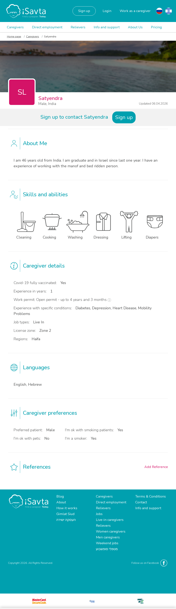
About (61, 502)
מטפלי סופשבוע (107, 549)
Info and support (107, 27)
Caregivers (15, 27)
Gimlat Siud (65, 514)
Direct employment (47, 27)
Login (107, 11)
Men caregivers (108, 537)
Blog (60, 496)
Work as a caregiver (135, 11)
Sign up (84, 11)
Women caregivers (110, 531)
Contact (141, 502)
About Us (135, 27)
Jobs (99, 514)
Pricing (156, 27)
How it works (66, 508)
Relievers (78, 27)
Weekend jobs (107, 543)
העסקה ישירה (66, 519)
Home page (14, 36)
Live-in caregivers (110, 519)
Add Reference (156, 467)
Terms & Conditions (150, 496)
